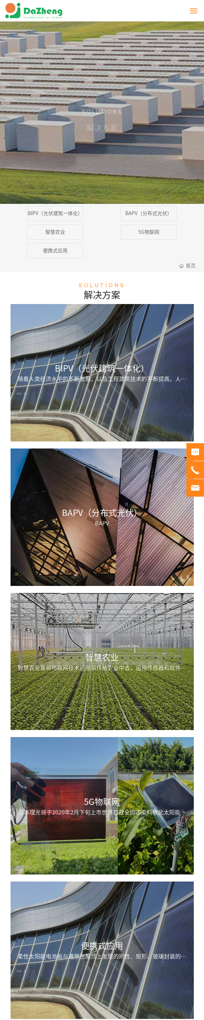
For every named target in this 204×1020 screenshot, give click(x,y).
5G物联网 (148, 232)
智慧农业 (55, 232)
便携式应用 (55, 250)
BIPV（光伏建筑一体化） (55, 213)
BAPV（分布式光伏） (148, 213)
